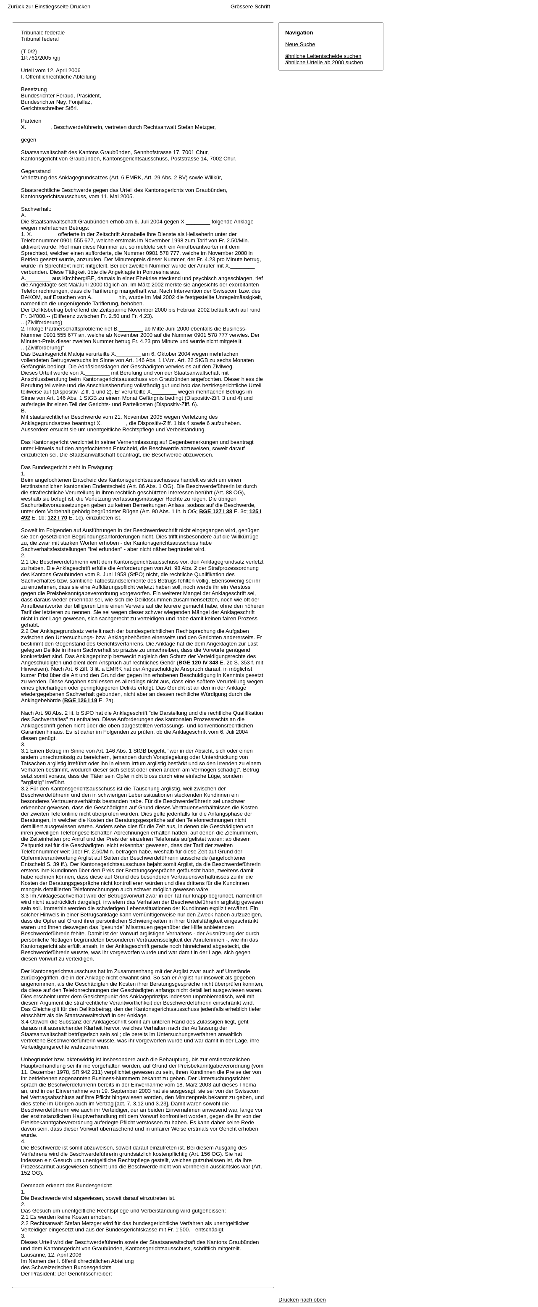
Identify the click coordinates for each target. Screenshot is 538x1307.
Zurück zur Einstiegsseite (38, 6)
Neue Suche (300, 44)
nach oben (313, 1300)
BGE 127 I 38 (215, 511)
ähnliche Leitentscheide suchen (323, 56)
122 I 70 (57, 517)
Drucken (80, 6)
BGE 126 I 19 (80, 700)
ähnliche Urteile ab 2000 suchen (324, 62)
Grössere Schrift (250, 6)
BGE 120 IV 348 (198, 662)
